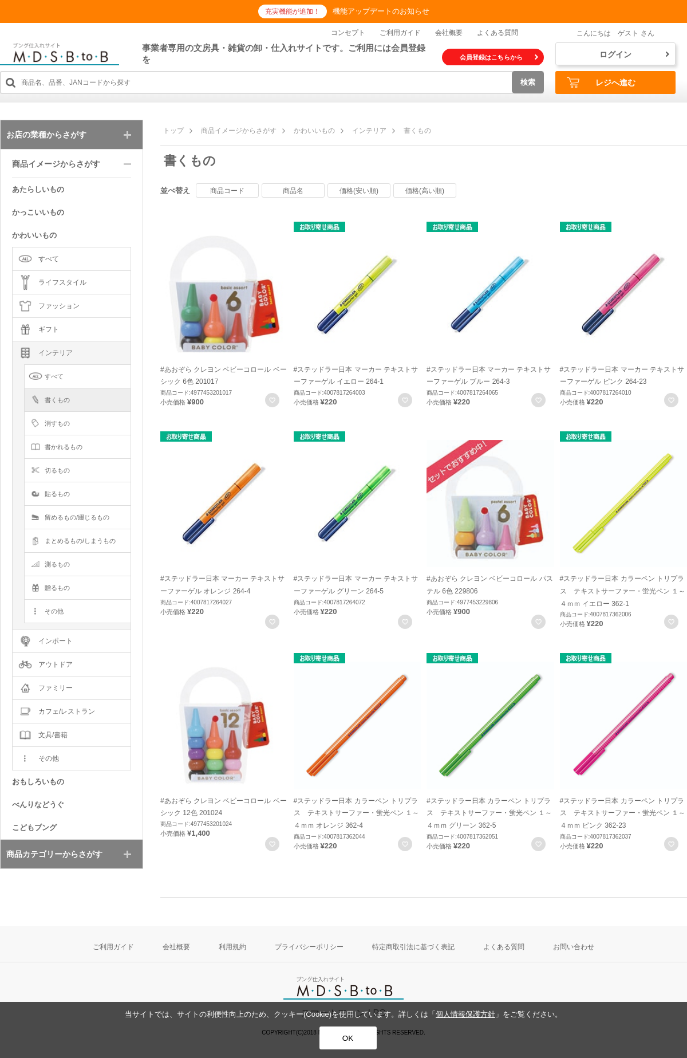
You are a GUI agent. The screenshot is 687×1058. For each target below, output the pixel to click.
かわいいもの (314, 131)
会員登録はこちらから (499, 57)
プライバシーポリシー (309, 947)
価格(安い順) (358, 191)
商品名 (293, 191)
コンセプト (348, 33)
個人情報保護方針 (465, 1014)
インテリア (369, 131)
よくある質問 (497, 33)
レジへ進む (601, 82)
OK (347, 1038)
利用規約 (232, 947)
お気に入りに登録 (272, 400)
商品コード (227, 191)
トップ (173, 131)
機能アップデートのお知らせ (381, 11)
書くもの (417, 131)
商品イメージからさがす (239, 131)
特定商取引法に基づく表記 (413, 947)
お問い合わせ (573, 947)
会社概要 (449, 33)
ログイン (634, 54)
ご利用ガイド (400, 33)
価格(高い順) (424, 191)
